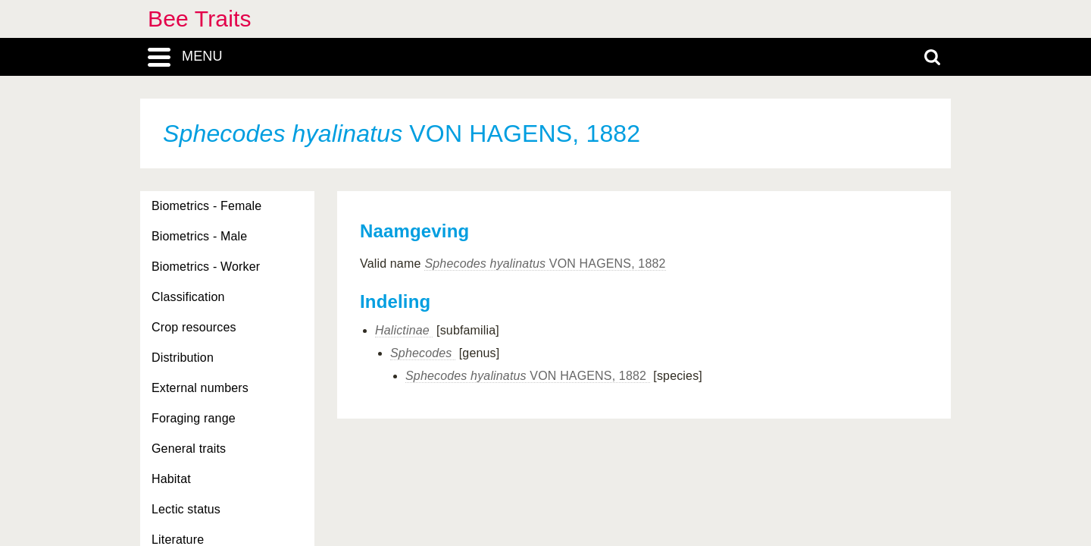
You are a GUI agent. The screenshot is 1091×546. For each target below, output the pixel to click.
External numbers (200, 387)
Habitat (171, 478)
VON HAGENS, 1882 (544, 263)
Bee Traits (200, 18)
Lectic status (186, 509)
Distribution (183, 357)
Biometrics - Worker (206, 266)
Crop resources (194, 327)
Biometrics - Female (206, 205)
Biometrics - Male (199, 236)
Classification (188, 296)
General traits (189, 448)
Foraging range (194, 418)
